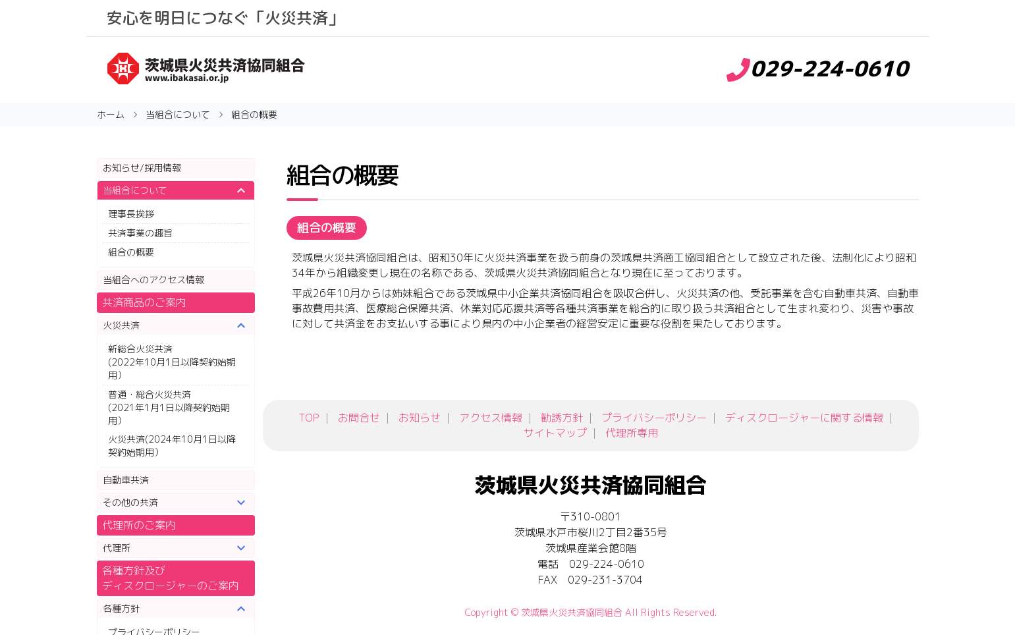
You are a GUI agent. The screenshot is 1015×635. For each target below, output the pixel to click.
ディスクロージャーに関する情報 (804, 417)
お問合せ (359, 417)
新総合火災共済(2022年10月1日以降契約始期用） (172, 362)
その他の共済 (130, 502)
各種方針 (121, 608)
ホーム (110, 114)
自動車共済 (126, 480)
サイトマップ (555, 433)
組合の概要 (131, 252)
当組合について (135, 190)
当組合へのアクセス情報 (153, 279)
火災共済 (121, 325)
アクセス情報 (490, 417)
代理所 (116, 547)
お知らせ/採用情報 (142, 167)
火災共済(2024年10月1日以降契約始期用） (172, 445)
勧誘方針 (562, 417)
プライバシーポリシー (654, 417)
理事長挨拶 (131, 213)
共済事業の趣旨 (140, 233)
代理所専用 (631, 433)
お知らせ (419, 417)
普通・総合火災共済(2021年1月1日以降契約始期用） (169, 407)
